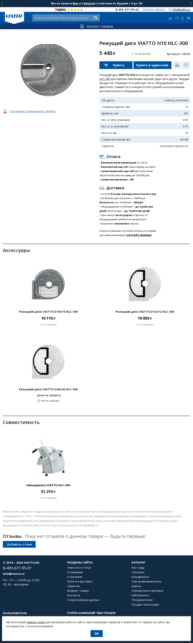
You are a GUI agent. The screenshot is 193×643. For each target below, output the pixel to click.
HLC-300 (104, 79)
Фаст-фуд (138, 567)
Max (75, 3)
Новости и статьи (79, 567)
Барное (136, 586)
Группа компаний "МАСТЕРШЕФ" (92, 613)
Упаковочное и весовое (147, 590)
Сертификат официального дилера (32, 111)
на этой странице (139, 235)
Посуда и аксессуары (145, 604)
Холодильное (140, 577)
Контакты (73, 595)
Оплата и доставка (79, 581)
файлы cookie (36, 622)
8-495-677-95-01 (127, 9)
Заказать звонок (154, 9)
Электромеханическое (146, 581)
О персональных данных (83, 600)
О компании (75, 572)
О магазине (74, 577)
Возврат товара (78, 590)
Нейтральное (140, 595)
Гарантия (73, 586)
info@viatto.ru (181, 9)
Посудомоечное (142, 600)
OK (96, 633)
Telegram (89, 3)
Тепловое (138, 572)
